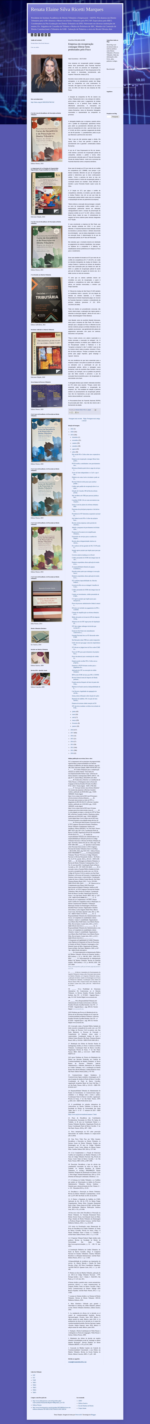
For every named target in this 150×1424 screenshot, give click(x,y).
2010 (72, 753)
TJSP (34, 1380)
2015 (72, 738)
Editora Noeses (37, 1405)
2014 (72, 741)
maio (74, 714)
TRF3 (34, 1387)
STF (34, 1375)
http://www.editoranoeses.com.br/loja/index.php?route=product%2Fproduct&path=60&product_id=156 (48, 1401)
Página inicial (84, 419)
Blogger (93, 1415)
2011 (72, 750)
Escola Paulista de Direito (86, 1406)
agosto (74, 449)
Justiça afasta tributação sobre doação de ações (85, 696)
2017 (72, 733)
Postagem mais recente (75, 418)
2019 (72, 435)
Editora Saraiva (83, 1403)
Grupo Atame (82, 1408)
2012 (72, 747)
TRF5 (34, 1392)
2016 (72, 736)
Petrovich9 (78, 1415)
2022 (72, 429)
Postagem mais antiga (93, 418)
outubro (74, 443)
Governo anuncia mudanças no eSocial (83, 555)
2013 (72, 744)
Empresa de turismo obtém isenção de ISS (84, 703)
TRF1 (34, 1382)
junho (74, 711)
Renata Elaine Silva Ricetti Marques (67, 9)
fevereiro (75, 723)
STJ (34, 1378)
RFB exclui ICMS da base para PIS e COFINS (85, 675)
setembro (75, 446)
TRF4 (34, 1390)
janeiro (74, 726)
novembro (75, 440)
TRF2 (34, 1385)
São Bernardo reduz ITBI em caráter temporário (86, 640)
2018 (72, 730)
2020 (72, 432)
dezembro (75, 437)
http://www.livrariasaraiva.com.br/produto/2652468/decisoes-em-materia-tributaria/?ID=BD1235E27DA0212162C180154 (52, 1408)
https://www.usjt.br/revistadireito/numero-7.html (82, 1114)
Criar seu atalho (35, 47)
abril (73, 717)
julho (74, 452)
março (74, 720)
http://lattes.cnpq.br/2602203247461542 (42, 102)
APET (80, 1401)
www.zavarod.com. (78, 1009)
